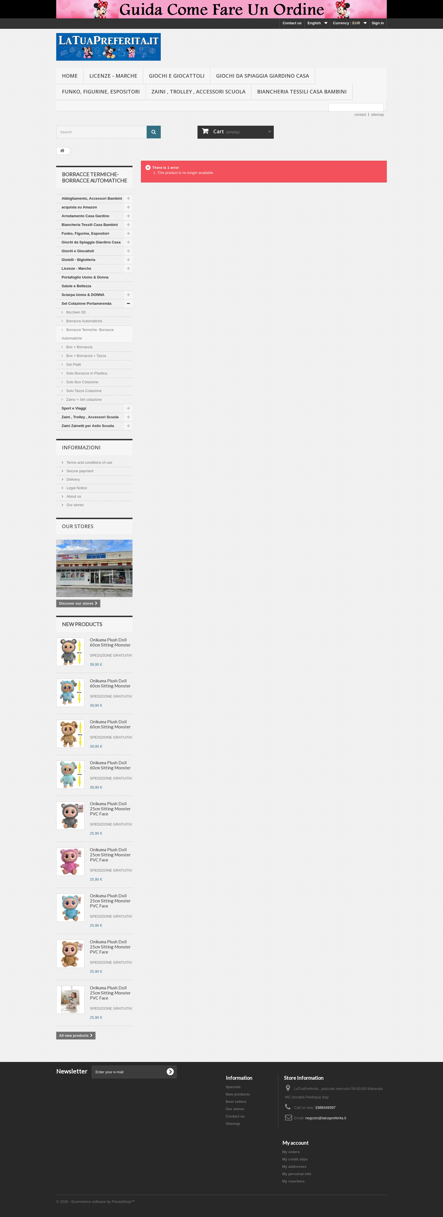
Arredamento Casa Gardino (85, 216)
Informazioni (81, 447)
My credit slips (295, 1159)
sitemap (377, 114)
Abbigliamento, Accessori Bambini (92, 198)
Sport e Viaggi (74, 408)
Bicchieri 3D (75, 312)
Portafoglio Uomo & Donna (85, 277)
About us (73, 496)
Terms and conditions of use (89, 462)
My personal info (296, 1174)
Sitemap (233, 1124)
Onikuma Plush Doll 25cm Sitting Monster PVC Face (110, 808)
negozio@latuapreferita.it (325, 1118)
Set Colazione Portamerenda (86, 303)
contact (360, 114)
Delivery (73, 479)
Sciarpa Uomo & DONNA (83, 295)
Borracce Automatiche (83, 321)
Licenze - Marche (113, 75)
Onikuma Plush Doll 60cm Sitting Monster (110, 642)
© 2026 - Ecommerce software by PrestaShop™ (95, 1201)
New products (82, 624)
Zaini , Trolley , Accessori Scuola (198, 91)
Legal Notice (76, 488)
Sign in (378, 23)
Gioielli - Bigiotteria (78, 260)
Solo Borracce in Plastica (86, 373)
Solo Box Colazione (81, 382)
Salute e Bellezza (76, 286)
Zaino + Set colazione (83, 399)
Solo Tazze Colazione (83, 391)
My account (295, 1143)
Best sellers (236, 1102)
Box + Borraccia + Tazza (85, 356)
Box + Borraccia (78, 347)
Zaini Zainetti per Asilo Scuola (88, 426)
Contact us (292, 23)
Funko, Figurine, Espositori (101, 91)
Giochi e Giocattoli (177, 75)
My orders (291, 1152)
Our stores (75, 505)
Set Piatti (73, 364)
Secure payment (79, 471)
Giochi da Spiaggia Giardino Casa (262, 75)
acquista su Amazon (79, 207)
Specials (233, 1087)
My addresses (294, 1166)
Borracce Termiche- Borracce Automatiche (88, 334)
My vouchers (293, 1181)
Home (70, 75)
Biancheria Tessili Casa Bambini (302, 91)
